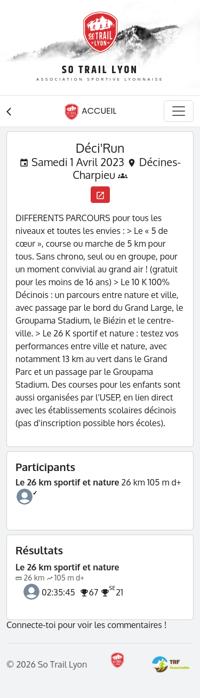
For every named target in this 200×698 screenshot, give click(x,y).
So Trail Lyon (100, 70)
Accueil (90, 112)
